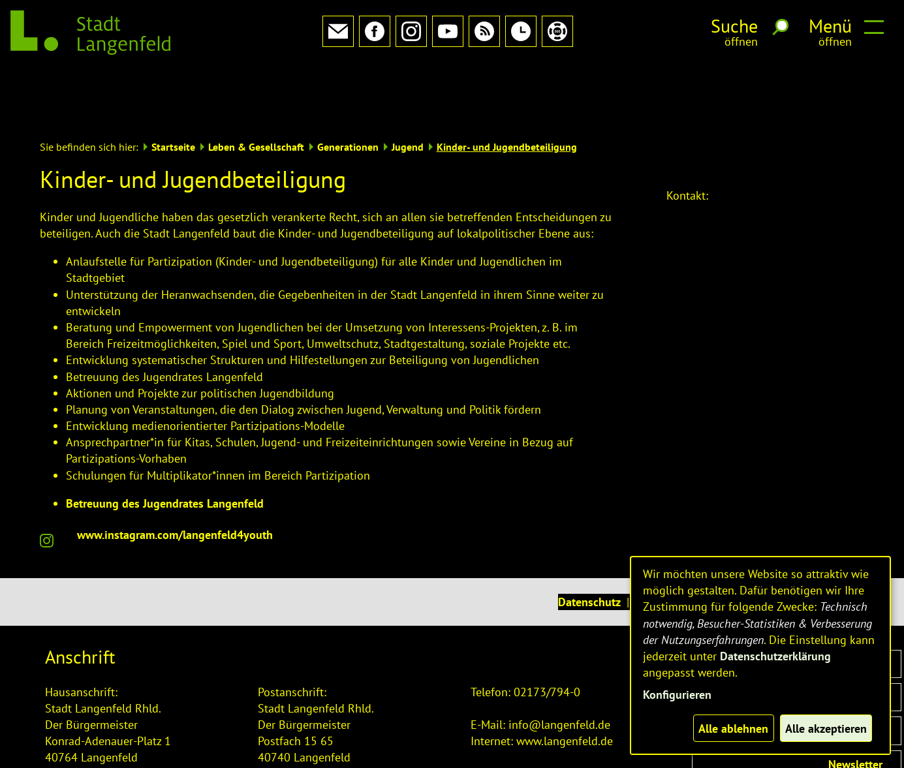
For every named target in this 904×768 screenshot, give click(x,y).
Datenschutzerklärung (775, 656)
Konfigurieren (677, 694)
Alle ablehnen (733, 728)
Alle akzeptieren (826, 728)
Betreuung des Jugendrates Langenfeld (165, 444)
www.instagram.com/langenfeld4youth (175, 476)
